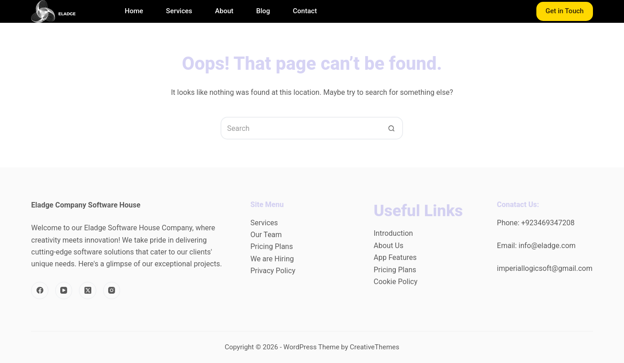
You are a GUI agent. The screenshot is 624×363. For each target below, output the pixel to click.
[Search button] (391, 128)
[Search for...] (300, 128)
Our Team (266, 234)
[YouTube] (64, 290)
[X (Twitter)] (87, 290)
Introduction (393, 233)
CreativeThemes (374, 347)
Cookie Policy (396, 281)
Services (264, 222)
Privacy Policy (272, 270)
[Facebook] (39, 290)
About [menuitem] (224, 11)
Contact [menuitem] (305, 11)
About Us (389, 245)
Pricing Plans (271, 246)
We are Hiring (272, 258)
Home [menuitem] (134, 11)
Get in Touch (564, 11)
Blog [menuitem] (263, 11)
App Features (395, 257)
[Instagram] (112, 290)
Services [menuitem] (179, 11)
